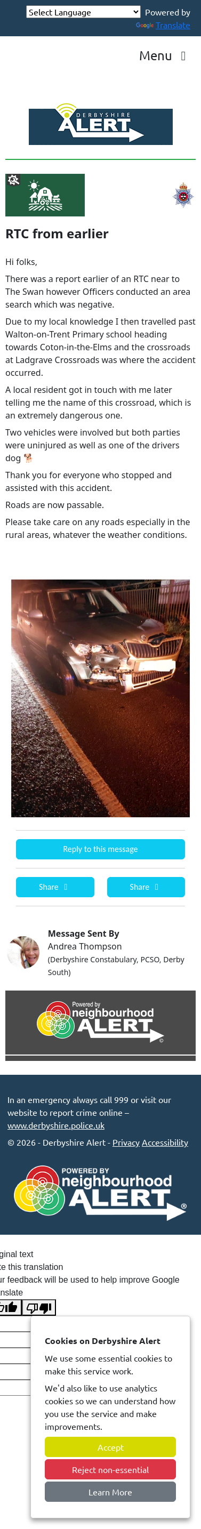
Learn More (110, 1491)
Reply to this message (100, 849)
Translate (163, 24)
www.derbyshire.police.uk (55, 1125)
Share (55, 887)
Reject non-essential (110, 1469)
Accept (111, 1447)
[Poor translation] (39, 1307)
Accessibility (165, 1142)
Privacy (126, 1142)
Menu (165, 55)
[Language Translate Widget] (83, 11)
